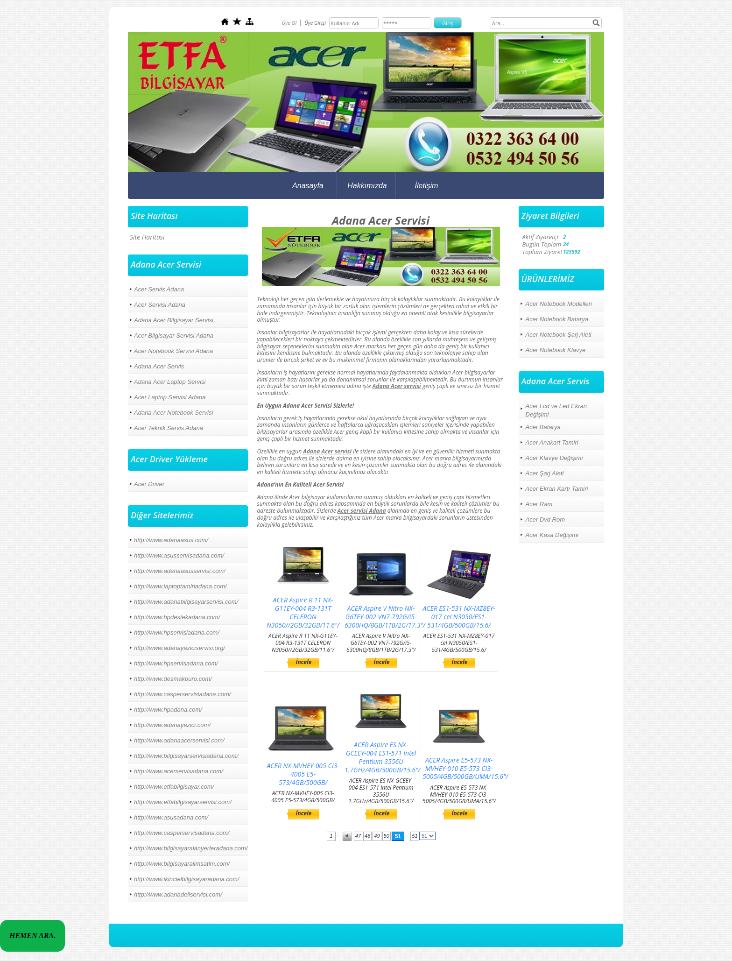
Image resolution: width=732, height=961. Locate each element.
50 (386, 836)
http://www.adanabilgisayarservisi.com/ (186, 601)
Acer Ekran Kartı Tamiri (557, 488)
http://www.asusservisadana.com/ (179, 555)
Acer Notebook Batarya (557, 319)
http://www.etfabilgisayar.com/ (174, 786)
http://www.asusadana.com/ (171, 817)
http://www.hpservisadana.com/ (176, 663)
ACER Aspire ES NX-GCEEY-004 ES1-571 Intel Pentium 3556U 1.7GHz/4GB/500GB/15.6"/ (383, 757)
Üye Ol (289, 22)
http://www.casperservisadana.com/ (181, 832)
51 (398, 836)
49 (377, 836)
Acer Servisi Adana (159, 304)
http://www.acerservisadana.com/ (178, 771)
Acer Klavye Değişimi (554, 457)
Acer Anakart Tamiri (552, 442)
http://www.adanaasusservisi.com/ (179, 570)
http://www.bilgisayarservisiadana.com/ (186, 755)
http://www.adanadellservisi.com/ (178, 894)
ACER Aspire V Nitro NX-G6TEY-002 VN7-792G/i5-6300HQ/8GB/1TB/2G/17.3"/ (385, 616)
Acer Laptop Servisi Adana (169, 397)
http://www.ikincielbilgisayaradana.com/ (186, 879)
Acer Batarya (543, 427)
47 (358, 836)
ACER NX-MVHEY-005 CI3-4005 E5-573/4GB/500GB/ (303, 774)
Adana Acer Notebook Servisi (173, 412)
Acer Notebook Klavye (556, 349)
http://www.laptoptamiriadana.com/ (180, 586)
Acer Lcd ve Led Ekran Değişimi (556, 410)
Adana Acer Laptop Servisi (169, 381)
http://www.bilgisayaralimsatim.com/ (182, 863)
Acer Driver (149, 484)
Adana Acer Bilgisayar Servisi (173, 320)
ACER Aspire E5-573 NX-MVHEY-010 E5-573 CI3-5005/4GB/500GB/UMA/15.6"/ (465, 768)
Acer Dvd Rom (545, 519)
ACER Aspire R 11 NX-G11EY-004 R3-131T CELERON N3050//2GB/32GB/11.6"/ (303, 612)
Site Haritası (147, 237)
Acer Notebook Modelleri (559, 303)
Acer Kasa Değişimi (552, 534)
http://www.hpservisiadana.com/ (176, 632)
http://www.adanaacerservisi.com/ (179, 740)
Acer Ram (539, 504)
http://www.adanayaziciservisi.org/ (179, 647)
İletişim (426, 186)
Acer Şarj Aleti (545, 473)
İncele (304, 662)
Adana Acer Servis (159, 366)
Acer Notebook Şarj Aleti (558, 334)
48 (367, 836)
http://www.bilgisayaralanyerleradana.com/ (191, 848)
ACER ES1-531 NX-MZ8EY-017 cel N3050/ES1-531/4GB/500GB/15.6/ (458, 616)
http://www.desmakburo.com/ (173, 678)
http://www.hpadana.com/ (168, 709)
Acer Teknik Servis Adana (168, 427)
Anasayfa (308, 186)
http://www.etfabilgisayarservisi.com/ (183, 802)
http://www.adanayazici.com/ (172, 724)
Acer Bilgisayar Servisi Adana (173, 335)
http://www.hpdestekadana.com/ (177, 617)
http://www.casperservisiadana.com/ (182, 694)
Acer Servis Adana (159, 289)
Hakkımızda (367, 186)
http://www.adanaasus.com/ (171, 540)
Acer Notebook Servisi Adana (173, 350)
